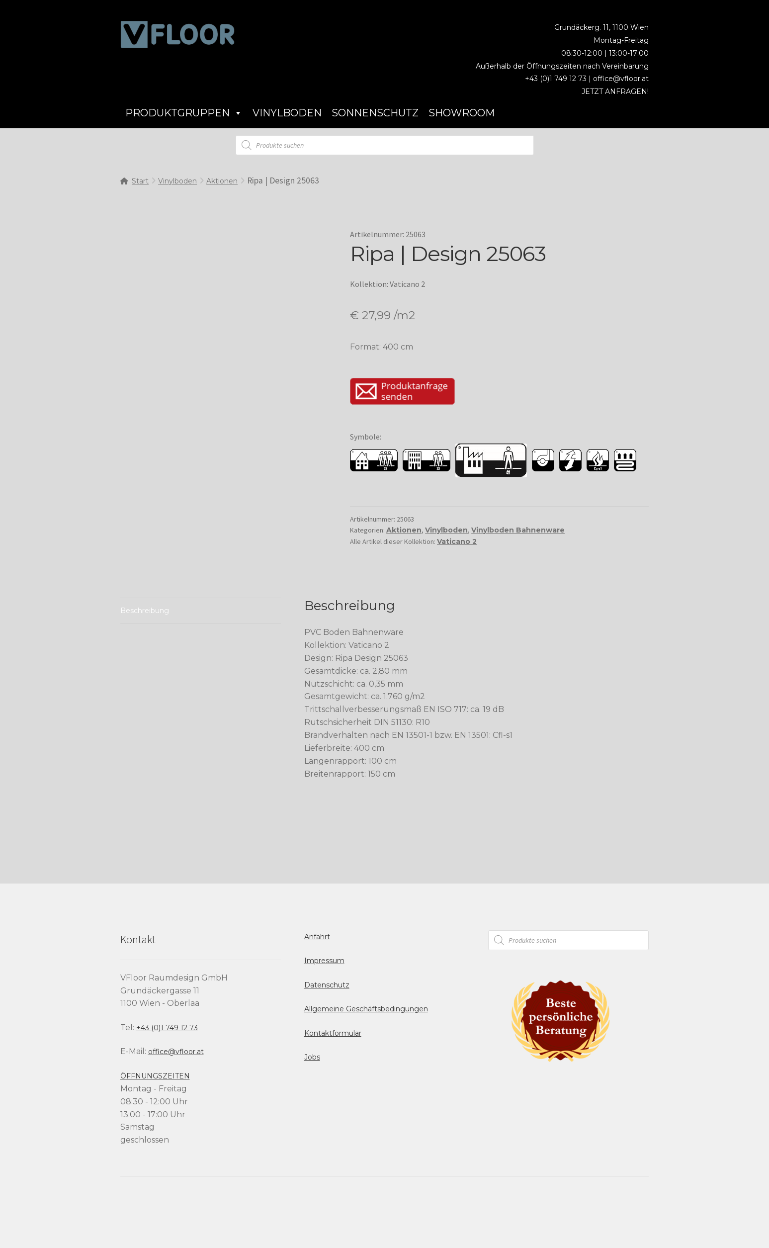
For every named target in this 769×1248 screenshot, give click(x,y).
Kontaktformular (332, 1033)
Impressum (324, 960)
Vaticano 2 (457, 541)
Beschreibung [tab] (144, 610)
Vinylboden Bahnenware (518, 530)
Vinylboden (287, 113)
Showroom (461, 113)
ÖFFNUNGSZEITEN (155, 1075)
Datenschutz (326, 985)
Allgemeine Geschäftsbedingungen (366, 1008)
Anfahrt (317, 936)
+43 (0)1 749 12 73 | (559, 78)
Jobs (312, 1057)
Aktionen (222, 181)
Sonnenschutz (375, 113)
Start (140, 181)
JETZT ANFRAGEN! (615, 91)
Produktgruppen (184, 113)
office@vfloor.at (621, 78)
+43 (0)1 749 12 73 (167, 1027)
